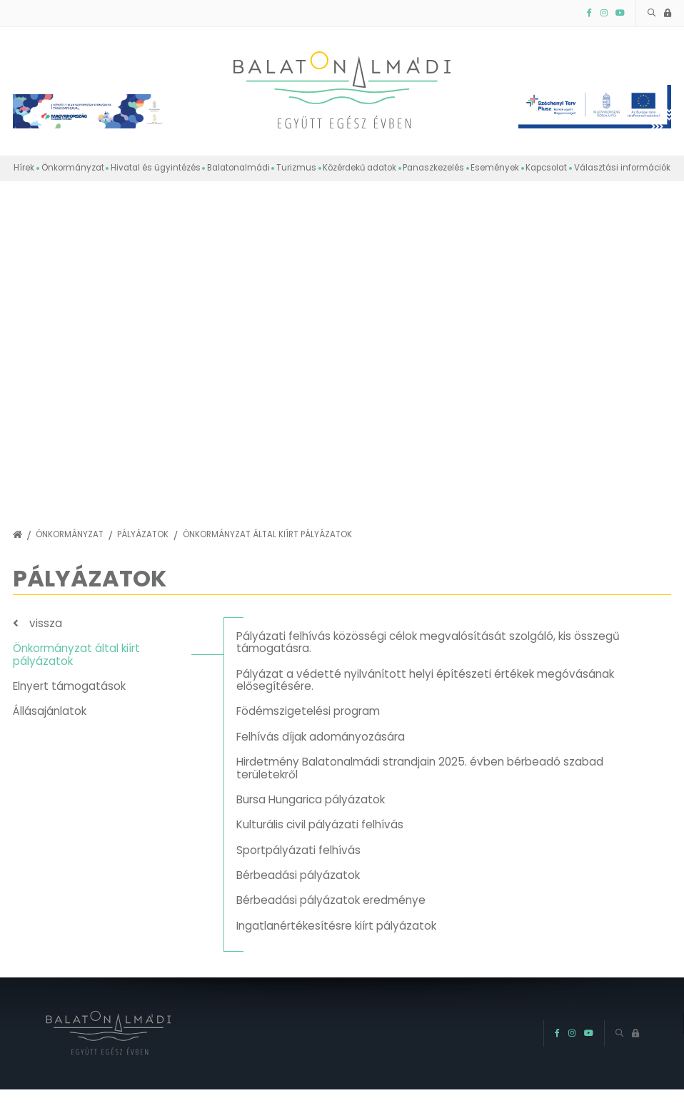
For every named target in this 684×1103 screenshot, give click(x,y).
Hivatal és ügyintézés (156, 167)
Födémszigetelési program (308, 710)
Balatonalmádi (238, 167)
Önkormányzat (72, 167)
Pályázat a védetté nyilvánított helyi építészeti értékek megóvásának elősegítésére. (425, 679)
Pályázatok (143, 534)
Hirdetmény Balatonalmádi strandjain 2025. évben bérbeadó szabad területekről (419, 767)
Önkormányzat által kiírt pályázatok (267, 534)
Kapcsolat (546, 167)
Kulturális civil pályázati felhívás (319, 824)
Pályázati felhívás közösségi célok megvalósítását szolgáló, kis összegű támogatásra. (428, 642)
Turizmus (296, 167)
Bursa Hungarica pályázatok (310, 799)
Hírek (24, 167)
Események (495, 167)
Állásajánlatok (49, 710)
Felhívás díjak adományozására (320, 736)
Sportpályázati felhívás (298, 850)
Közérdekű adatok (359, 167)
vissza (45, 623)
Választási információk (622, 167)
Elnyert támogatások (69, 685)
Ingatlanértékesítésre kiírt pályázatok (336, 925)
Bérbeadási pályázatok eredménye (331, 900)
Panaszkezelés (433, 167)
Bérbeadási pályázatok (298, 875)
